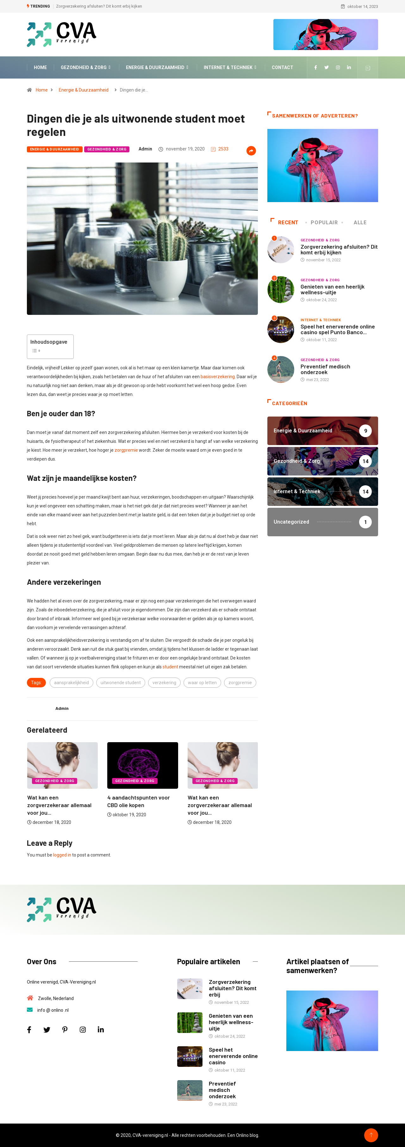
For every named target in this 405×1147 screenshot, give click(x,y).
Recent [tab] (285, 223)
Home (40, 67)
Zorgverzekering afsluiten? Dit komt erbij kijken (99, 6)
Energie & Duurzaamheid (158, 67)
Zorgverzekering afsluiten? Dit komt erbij (233, 988)
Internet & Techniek (231, 67)
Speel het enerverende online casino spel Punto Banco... (338, 329)
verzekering (164, 682)
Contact (282, 67)
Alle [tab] (354, 223)
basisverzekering (218, 376)
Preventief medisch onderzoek (325, 369)
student (170, 666)
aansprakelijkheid (71, 682)
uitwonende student (121, 682)
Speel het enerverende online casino (233, 1056)
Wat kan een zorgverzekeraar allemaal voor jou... (59, 805)
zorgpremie (126, 450)
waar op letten (202, 682)
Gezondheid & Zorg (86, 67)
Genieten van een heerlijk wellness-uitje (332, 289)
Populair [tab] (322, 223)
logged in (62, 854)
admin (145, 148)
